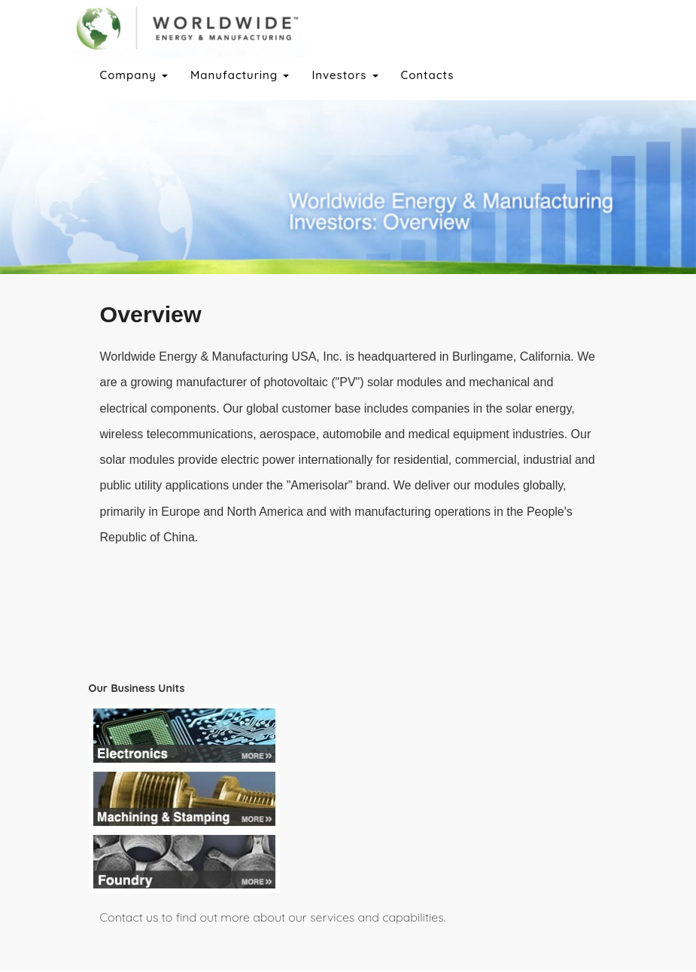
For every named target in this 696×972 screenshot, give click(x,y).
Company (134, 75)
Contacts (427, 75)
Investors (345, 75)
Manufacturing (239, 75)
